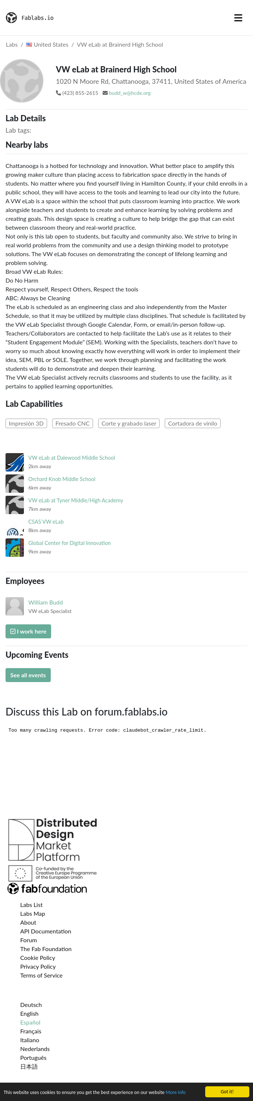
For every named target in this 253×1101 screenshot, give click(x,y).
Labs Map (32, 913)
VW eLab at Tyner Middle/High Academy (75, 500)
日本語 (29, 1066)
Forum (28, 939)
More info (175, 1093)
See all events (28, 674)
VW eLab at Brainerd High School (120, 44)
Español (30, 1022)
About (28, 922)
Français (30, 1031)
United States (47, 44)
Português (33, 1057)
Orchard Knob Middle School (61, 479)
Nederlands (35, 1048)
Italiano (29, 1039)
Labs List (31, 904)
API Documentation (45, 931)
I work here (28, 631)
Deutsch (31, 1004)
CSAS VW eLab (46, 522)
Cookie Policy (37, 957)
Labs (12, 44)
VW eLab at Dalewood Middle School (71, 458)
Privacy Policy (38, 966)
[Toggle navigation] (238, 17)
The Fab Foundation (46, 948)
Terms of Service (41, 975)
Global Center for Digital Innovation (69, 543)
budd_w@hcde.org (130, 93)
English (29, 1013)
